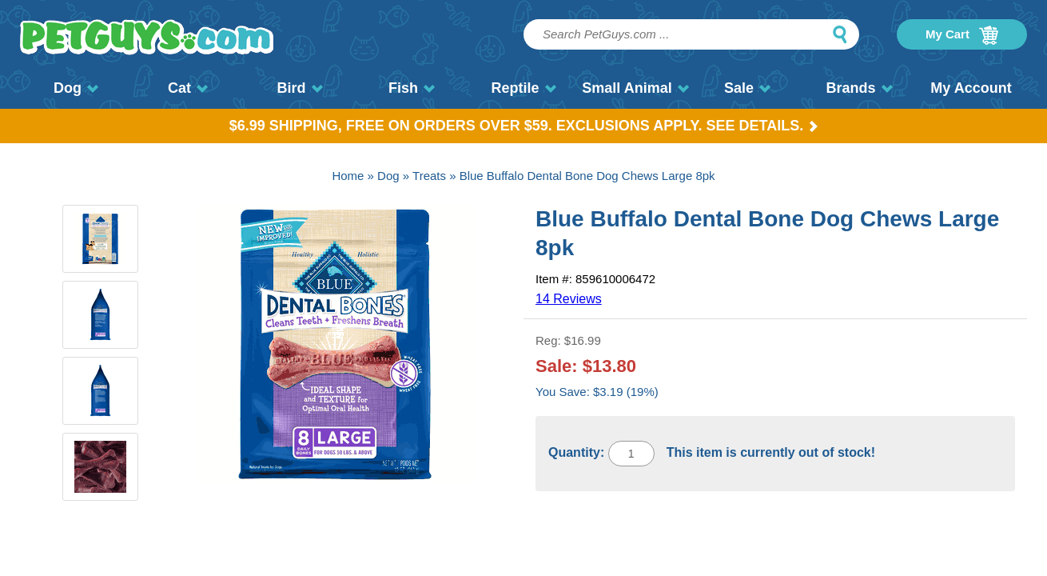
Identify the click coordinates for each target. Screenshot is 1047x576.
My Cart (962, 35)
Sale (747, 88)
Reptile (523, 88)
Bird (300, 88)
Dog (76, 88)
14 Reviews (568, 299)
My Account (970, 88)
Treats (429, 175)
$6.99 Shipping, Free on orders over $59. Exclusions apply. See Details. (523, 126)
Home (348, 175)
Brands (859, 88)
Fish (411, 88)
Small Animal (635, 88)
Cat (188, 88)
